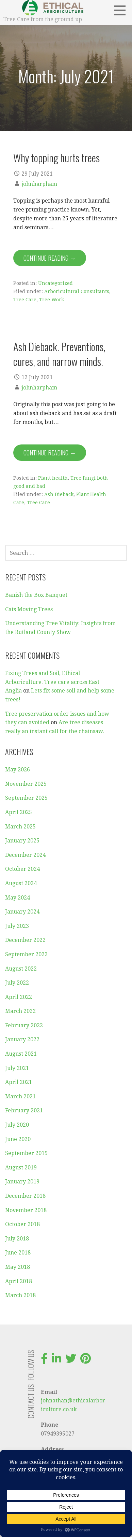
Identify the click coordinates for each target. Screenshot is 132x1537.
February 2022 (24, 1025)
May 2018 (17, 1267)
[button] (122, 10)
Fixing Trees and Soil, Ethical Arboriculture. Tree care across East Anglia (52, 682)
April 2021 (18, 1082)
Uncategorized (55, 283)
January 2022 (22, 1039)
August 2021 (21, 1054)
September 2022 (26, 954)
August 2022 (21, 968)
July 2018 (17, 1238)
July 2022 (17, 982)
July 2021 (17, 1068)
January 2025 (22, 840)
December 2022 (25, 940)
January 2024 (22, 911)
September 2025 (26, 798)
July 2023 (17, 926)
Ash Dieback (58, 494)
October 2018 (22, 1224)
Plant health (53, 478)
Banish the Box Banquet (36, 595)
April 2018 (18, 1281)
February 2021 (24, 1110)
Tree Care (24, 299)
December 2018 (25, 1196)
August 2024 (21, 883)
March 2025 (20, 826)
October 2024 (22, 869)
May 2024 (17, 897)
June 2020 (18, 1139)
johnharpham (39, 184)
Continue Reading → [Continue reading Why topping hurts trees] (49, 257)
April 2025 (18, 812)
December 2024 (25, 855)
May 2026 (17, 769)
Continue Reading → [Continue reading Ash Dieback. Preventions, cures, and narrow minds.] (49, 452)
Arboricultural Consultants (76, 291)
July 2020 (17, 1125)
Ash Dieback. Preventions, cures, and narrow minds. (59, 354)
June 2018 (18, 1252)
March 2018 (20, 1295)
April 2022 (18, 997)
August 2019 (21, 1167)
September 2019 (26, 1153)
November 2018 (26, 1210)
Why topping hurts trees (56, 157)
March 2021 (20, 1096)
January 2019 (22, 1181)
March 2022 (20, 1011)
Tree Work (51, 299)
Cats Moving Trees (29, 609)
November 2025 (26, 784)
